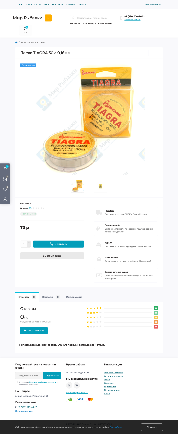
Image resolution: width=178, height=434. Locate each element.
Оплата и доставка (37, 4)
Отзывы (71, 4)
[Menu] (48, 17)
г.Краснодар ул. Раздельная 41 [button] (97, 23)
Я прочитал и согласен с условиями (38, 383)
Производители (112, 390)
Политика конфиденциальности (42, 382)
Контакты (57, 4)
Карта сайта (110, 386)
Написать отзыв (34, 330)
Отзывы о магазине (113, 372)
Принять (152, 427)
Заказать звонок (132, 19)
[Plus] (29, 242)
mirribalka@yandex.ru (77, 392)
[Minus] (29, 246)
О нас (20, 4)
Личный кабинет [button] (153, 4)
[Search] (73, 18)
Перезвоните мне (24, 411)
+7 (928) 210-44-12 (134, 16)
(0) (30, 208)
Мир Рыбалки (27, 18)
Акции (82, 4)
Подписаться (52, 375)
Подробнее (116, 427)
